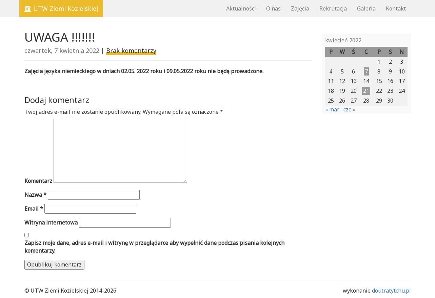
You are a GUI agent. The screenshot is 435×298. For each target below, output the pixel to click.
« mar (332, 109)
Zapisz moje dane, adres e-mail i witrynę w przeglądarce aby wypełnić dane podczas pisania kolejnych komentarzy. (154, 246)
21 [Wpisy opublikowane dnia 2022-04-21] (366, 90)
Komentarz (38, 181)
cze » (349, 109)
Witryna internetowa (51, 222)
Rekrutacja (333, 8)
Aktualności (241, 8)
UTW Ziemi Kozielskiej (61, 8)
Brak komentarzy (131, 50)
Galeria (366, 8)
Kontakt (396, 8)
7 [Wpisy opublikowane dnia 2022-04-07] (366, 71)
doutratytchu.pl (391, 290)
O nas (273, 8)
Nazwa (35, 194)
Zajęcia (300, 8)
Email (33, 208)
